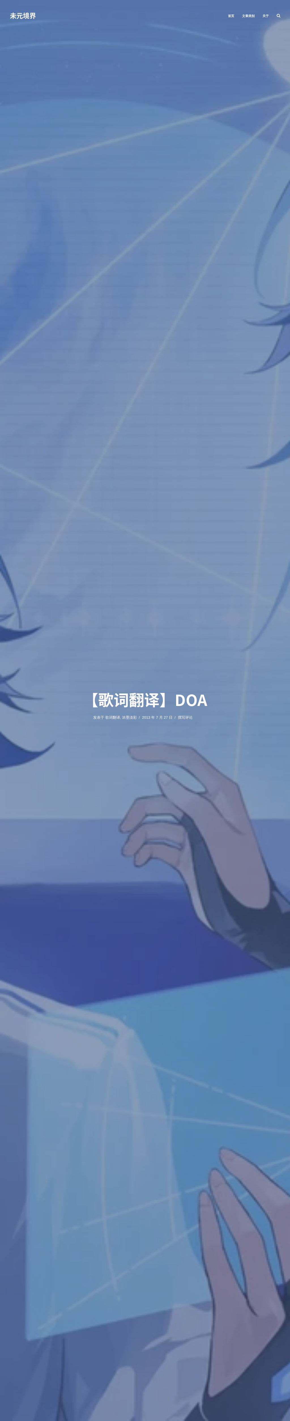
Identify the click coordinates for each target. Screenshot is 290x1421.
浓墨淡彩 (129, 717)
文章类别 (248, 16)
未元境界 (23, 15)
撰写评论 (185, 717)
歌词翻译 (112, 717)
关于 (266, 16)
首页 (231, 16)
